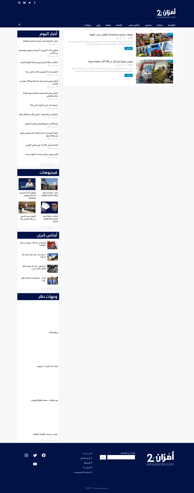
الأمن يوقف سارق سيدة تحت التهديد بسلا (42, 154)
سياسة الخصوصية (82, 472)
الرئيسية (171, 25)
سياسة (160, 25)
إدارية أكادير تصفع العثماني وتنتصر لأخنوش (41, 123)
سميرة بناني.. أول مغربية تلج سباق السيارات (34, 255)
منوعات (88, 25)
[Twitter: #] (35, 455)
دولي (98, 25)
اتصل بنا (86, 467)
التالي (49, 164)
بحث (103, 457)
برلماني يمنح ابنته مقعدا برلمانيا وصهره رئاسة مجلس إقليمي (40, 94)
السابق (56, 164)
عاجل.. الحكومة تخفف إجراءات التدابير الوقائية (40, 41)
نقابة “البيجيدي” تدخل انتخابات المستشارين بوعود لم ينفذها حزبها (39, 134)
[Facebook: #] (43, 455)
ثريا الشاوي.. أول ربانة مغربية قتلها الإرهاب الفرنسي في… (34, 267)
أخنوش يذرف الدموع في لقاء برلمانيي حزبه (42, 71)
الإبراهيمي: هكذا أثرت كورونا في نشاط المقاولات (33, 243)
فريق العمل (85, 458)
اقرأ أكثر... (128, 48)
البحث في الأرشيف (127, 452)
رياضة (108, 25)
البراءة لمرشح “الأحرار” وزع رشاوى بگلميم (42, 145)
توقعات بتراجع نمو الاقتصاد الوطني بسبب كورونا (111, 34)
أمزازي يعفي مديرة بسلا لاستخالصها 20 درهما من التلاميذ (38, 82)
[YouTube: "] (35, 464)
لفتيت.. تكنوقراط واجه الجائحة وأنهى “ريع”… (33, 279)
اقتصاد (119, 25)
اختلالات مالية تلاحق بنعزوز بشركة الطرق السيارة (39, 62)
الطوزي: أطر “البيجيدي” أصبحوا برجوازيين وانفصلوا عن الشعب (38, 51)
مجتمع (149, 25)
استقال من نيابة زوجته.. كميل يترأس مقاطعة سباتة (38, 114)
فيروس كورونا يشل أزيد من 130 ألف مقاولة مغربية (110, 61)
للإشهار (87, 462)
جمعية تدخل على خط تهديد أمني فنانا (44, 105)
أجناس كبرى (134, 25)
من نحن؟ (86, 453)
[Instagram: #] (26, 455)
